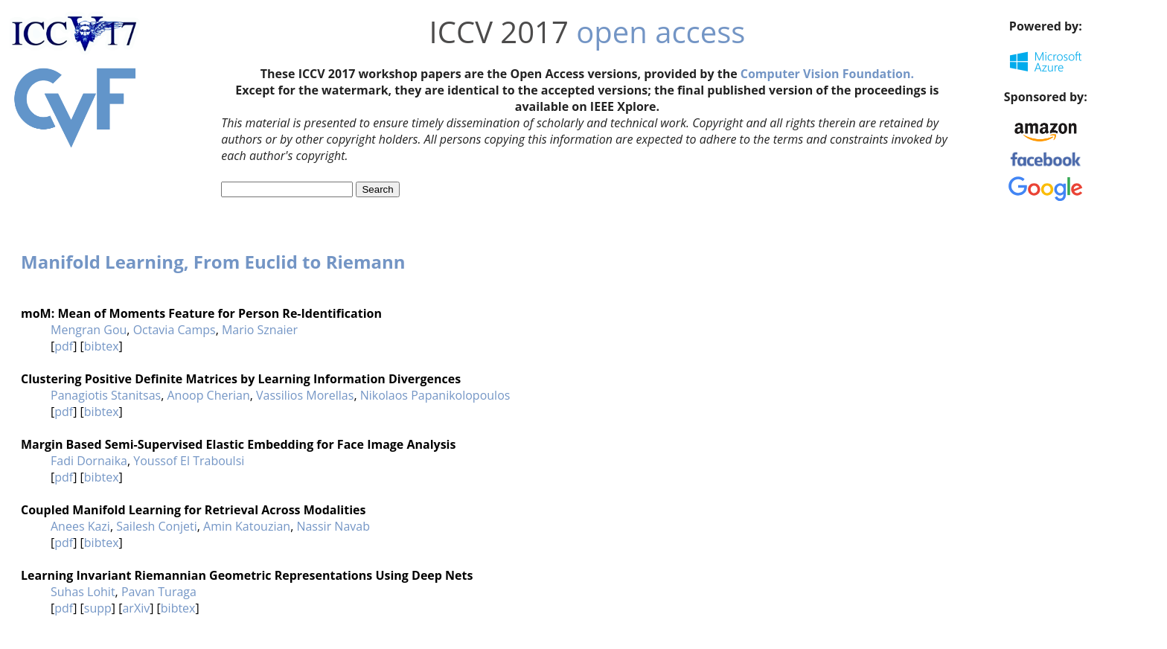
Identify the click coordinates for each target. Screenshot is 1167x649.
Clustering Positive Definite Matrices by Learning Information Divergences (241, 379)
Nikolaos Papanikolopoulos (435, 395)
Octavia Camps (174, 330)
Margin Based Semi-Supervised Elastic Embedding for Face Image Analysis (238, 444)
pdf (63, 346)
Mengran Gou (89, 330)
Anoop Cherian (208, 395)
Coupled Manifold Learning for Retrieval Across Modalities (193, 510)
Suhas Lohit (83, 592)
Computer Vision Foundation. (827, 73)
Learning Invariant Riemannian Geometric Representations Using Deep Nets (247, 575)
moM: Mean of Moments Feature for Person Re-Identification (201, 313)
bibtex (101, 346)
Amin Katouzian (246, 526)
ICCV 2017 (499, 31)
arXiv (136, 608)
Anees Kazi (80, 526)
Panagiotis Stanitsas (106, 395)
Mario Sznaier (260, 330)
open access (660, 31)
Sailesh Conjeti (156, 526)
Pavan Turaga (158, 592)
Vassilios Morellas (305, 395)
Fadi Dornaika (89, 461)
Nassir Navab (333, 526)
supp (98, 608)
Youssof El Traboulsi (188, 461)
